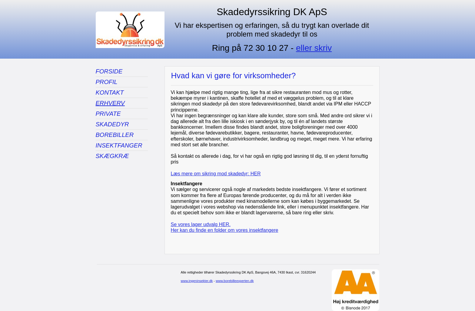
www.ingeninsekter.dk (197, 281)
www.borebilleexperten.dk (235, 281)
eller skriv (314, 48)
